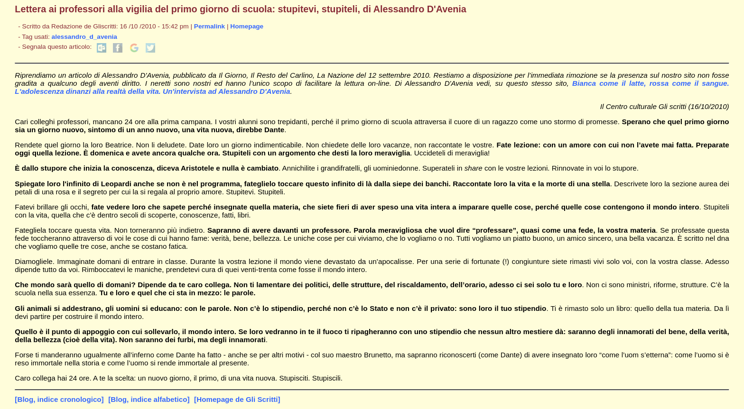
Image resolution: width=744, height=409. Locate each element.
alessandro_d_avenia (84, 36)
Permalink (209, 26)
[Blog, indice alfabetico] (148, 399)
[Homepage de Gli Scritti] (237, 399)
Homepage (246, 26)
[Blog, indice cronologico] (59, 399)
